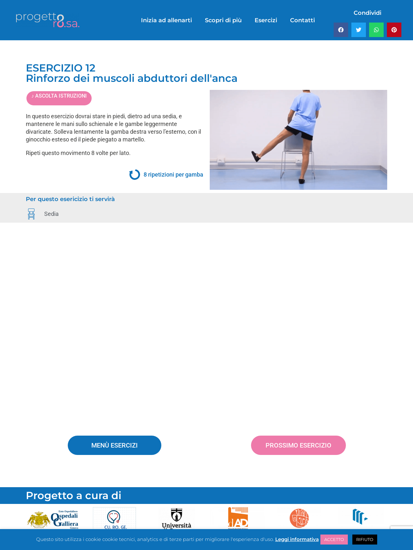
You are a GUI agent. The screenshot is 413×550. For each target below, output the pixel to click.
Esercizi (266, 20)
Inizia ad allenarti (166, 20)
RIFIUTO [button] (364, 539)
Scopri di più (223, 20)
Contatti (302, 20)
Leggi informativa (297, 539)
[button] (341, 30)
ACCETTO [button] (334, 539)
